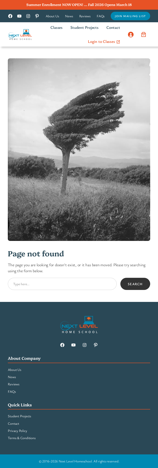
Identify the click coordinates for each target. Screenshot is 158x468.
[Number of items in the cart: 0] (143, 34)
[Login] (130, 34)
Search (135, 284)
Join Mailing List (130, 16)
